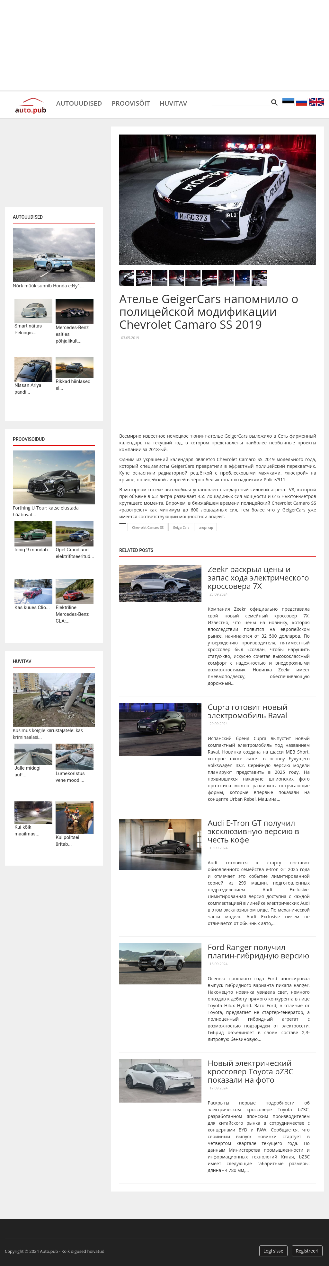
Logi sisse (273, 1251)
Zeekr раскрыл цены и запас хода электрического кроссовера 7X (258, 577)
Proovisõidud (29, 439)
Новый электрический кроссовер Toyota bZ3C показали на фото (251, 1071)
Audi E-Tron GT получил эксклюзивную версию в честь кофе (253, 831)
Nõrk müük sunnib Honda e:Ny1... (48, 286)
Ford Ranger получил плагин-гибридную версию (258, 951)
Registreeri (307, 1251)
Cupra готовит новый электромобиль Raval (248, 711)
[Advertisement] (164, 45)
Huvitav (173, 103)
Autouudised (79, 103)
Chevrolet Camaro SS (148, 527)
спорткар (206, 527)
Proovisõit (130, 103)
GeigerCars (181, 527)
